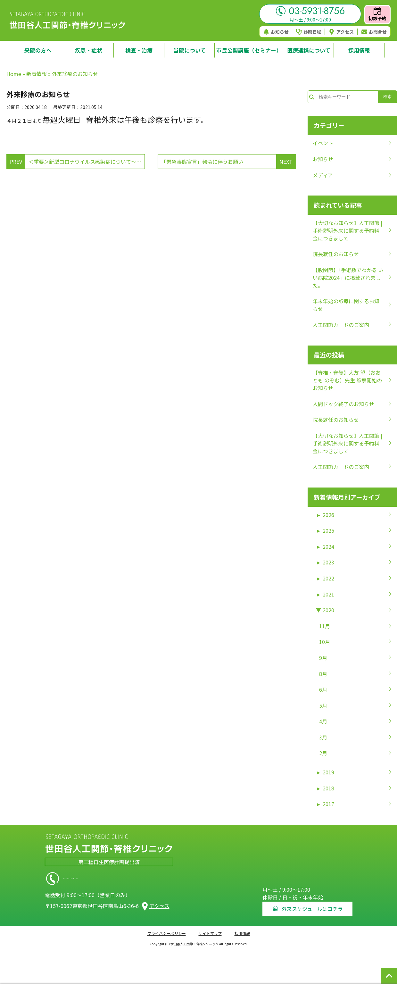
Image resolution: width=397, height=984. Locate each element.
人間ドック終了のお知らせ (343, 404)
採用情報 (242, 929)
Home (13, 74)
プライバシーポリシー (166, 929)
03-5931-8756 (310, 11)
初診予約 (377, 14)
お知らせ (276, 32)
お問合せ (374, 32)
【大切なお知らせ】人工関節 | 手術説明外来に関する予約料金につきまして (347, 230)
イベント (323, 143)
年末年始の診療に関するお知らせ (346, 305)
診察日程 (308, 32)
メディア (323, 175)
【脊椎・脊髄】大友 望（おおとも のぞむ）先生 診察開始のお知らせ (347, 380)
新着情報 (36, 74)
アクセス (341, 32)
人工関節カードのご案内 (341, 325)
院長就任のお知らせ (336, 254)
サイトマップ (210, 929)
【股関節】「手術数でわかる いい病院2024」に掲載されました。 (348, 277)
